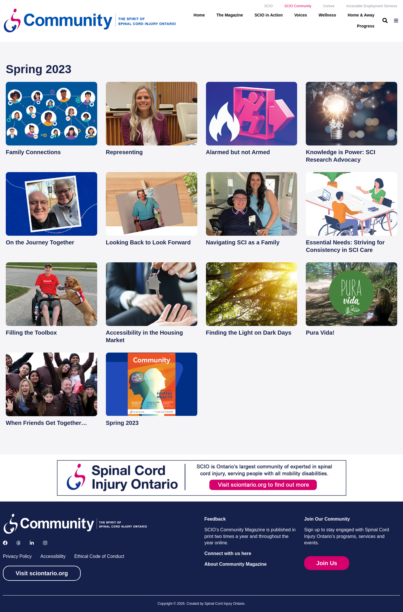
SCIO (268, 6)
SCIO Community (297, 6)
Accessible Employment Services (371, 6)
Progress (366, 26)
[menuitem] (397, 20)
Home (199, 15)
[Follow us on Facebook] (5, 543)
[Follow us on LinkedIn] (32, 543)
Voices (300, 15)
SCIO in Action (269, 15)
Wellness (327, 15)
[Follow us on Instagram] (45, 543)
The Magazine (229, 15)
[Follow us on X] (18, 543)
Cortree (328, 6)
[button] (385, 20)
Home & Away (361, 15)
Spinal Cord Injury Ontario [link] (224, 604)
